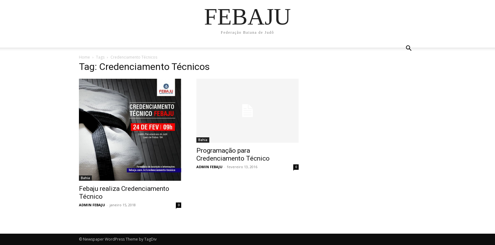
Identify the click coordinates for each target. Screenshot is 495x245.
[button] (408, 48)
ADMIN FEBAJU (92, 204)
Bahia (85, 178)
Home (84, 57)
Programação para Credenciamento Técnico (233, 154)
